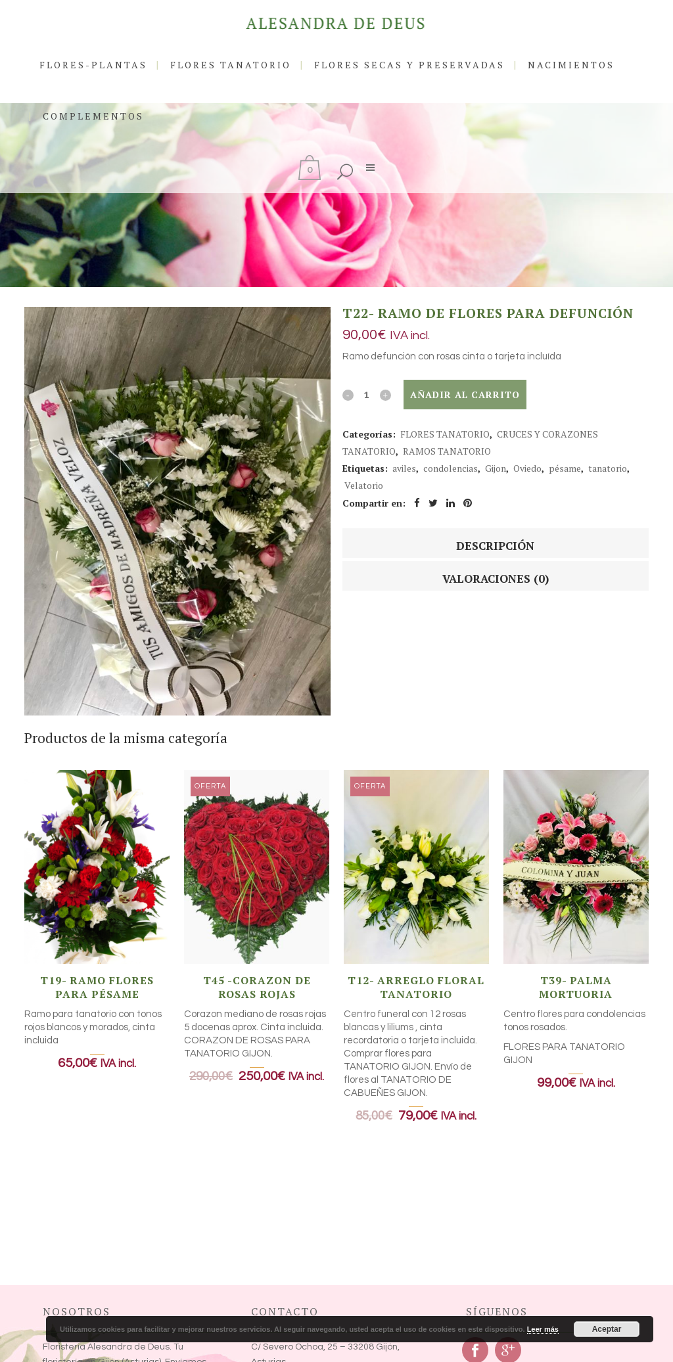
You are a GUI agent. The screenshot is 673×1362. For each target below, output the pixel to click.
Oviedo (527, 468)
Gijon (495, 468)
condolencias (450, 468)
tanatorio (607, 468)
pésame (565, 468)
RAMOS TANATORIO (447, 451)
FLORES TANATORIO (445, 434)
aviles (404, 468)
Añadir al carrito (465, 394)
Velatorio (363, 485)
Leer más (543, 1329)
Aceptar (607, 1329)
